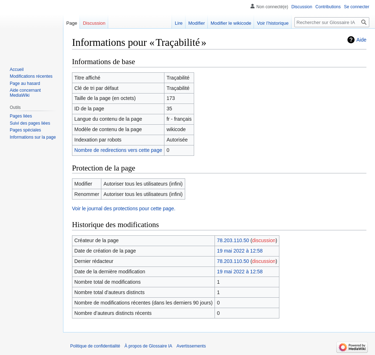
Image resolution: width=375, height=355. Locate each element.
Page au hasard (25, 83)
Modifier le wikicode (231, 23)
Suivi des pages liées (30, 123)
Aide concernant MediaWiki (25, 93)
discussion (263, 240)
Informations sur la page (33, 137)
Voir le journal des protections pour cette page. (124, 208)
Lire (179, 23)
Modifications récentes (31, 76)
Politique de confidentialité (95, 346)
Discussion (302, 6)
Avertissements (191, 346)
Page (71, 23)
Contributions (328, 6)
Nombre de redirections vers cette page (118, 150)
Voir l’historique (272, 23)
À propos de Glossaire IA (148, 346)
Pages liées (21, 116)
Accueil (17, 69)
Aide (361, 40)
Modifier (196, 23)
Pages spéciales (25, 130)
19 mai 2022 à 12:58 (240, 251)
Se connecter (356, 6)
